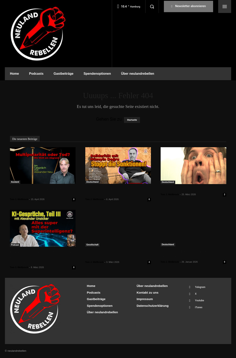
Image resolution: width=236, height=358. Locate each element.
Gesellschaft (92, 245)
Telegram (201, 287)
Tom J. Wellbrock (19, 199)
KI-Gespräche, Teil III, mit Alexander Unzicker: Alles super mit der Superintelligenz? (42, 256)
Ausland (15, 182)
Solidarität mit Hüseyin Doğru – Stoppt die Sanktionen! (112, 191)
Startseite (132, 120)
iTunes (200, 309)
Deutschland (92, 182)
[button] (151, 6)
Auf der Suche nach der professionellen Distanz (105, 254)
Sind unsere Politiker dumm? (185, 189)
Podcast (15, 245)
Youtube (200, 302)
